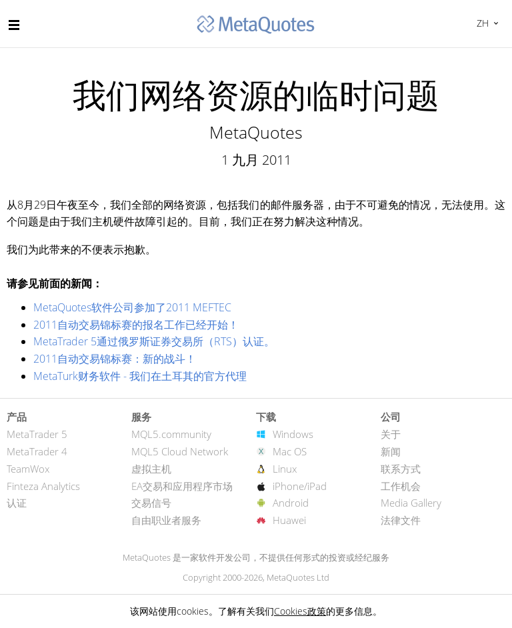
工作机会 (401, 486)
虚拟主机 (151, 468)
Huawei (289, 520)
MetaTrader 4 (37, 451)
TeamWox (28, 468)
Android (291, 502)
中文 (481, 23)
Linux (285, 468)
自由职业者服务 (166, 520)
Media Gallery (411, 502)
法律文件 (401, 520)
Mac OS (290, 451)
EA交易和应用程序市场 (182, 486)
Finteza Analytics (43, 486)
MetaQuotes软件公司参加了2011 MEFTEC (132, 307)
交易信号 (151, 502)
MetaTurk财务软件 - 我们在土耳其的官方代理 (140, 376)
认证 (17, 502)
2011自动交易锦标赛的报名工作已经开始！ (136, 324)
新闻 (391, 451)
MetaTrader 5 (37, 434)
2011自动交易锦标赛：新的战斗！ (114, 358)
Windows (293, 434)
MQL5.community (171, 434)
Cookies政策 (300, 611)
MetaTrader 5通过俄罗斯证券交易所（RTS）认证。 (154, 341)
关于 (391, 434)
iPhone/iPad (300, 486)
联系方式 (401, 468)
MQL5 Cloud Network (179, 451)
